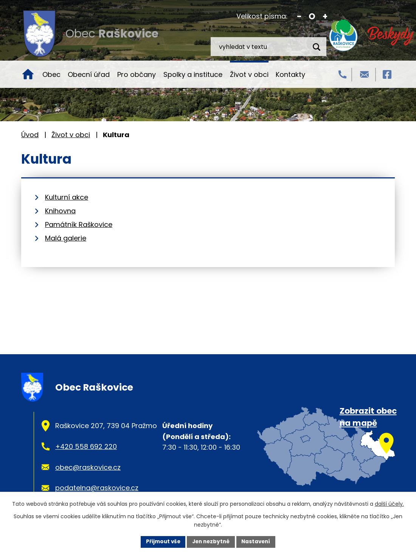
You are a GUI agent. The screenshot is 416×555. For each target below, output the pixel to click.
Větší (325, 16)
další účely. (389, 503)
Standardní (312, 16)
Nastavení (258, 541)
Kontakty (290, 74)
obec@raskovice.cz (88, 467)
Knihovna (60, 211)
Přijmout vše (161, 541)
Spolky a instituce (192, 74)
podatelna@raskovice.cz (96, 487)
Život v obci (249, 74)
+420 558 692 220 (86, 446)
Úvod (28, 74)
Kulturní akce (66, 197)
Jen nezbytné (211, 541)
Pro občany (136, 74)
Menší (299, 16)
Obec (51, 74)
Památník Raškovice (78, 224)
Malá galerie (65, 238)
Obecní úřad (89, 74)
